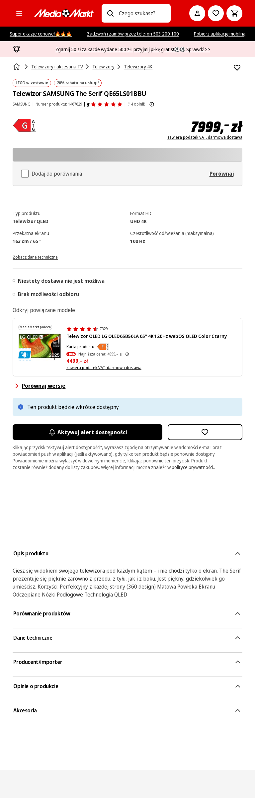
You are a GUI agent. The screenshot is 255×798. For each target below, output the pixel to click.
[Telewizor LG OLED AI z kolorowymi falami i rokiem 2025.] (39, 347)
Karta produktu (80, 347)
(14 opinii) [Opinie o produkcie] (136, 104)
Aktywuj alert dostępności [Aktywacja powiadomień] (87, 432)
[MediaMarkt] (64, 13)
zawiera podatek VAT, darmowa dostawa (204, 137)
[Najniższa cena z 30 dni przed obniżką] (127, 354)
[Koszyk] (234, 13)
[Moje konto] (197, 13)
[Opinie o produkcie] (105, 104)
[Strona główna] (17, 67)
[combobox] (142, 13)
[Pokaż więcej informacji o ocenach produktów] (151, 104)
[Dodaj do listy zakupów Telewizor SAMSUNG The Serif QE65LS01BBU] (237, 67)
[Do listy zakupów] (216, 13)
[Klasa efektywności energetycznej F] (103, 347)
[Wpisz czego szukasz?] (110, 13)
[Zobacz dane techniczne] (35, 257)
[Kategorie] (19, 13)
